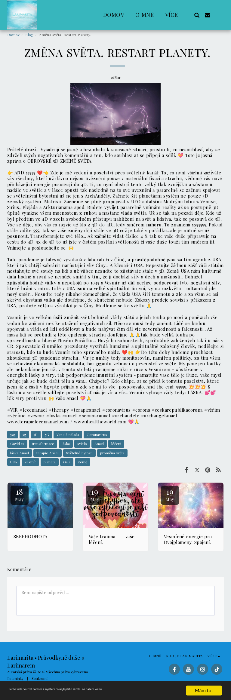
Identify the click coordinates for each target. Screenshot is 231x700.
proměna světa (112, 452)
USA (13, 461)
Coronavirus (97, 434)
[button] (197, 15)
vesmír (30, 461)
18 (20, 494)
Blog (29, 34)
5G (47, 434)
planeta (50, 461)
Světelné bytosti (79, 452)
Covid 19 (17, 443)
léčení (116, 443)
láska (66, 443)
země (82, 461)
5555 (12, 434)
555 (24, 434)
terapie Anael (47, 452)
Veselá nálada (68, 434)
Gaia (66, 461)
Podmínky (15, 678)
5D (36, 434)
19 (95, 494)
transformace (43, 443)
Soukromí (40, 678)
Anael (99, 443)
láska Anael (19, 452)
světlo (82, 443)
